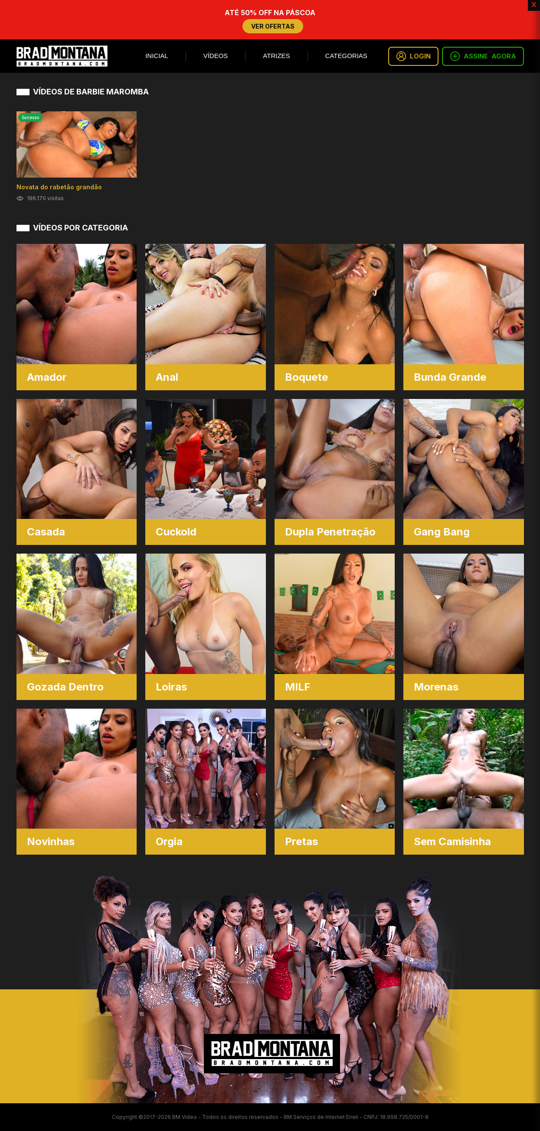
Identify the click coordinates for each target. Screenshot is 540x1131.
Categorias (346, 55)
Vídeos (215, 55)
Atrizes (276, 55)
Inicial (156, 55)
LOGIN (413, 56)
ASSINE (483, 56)
